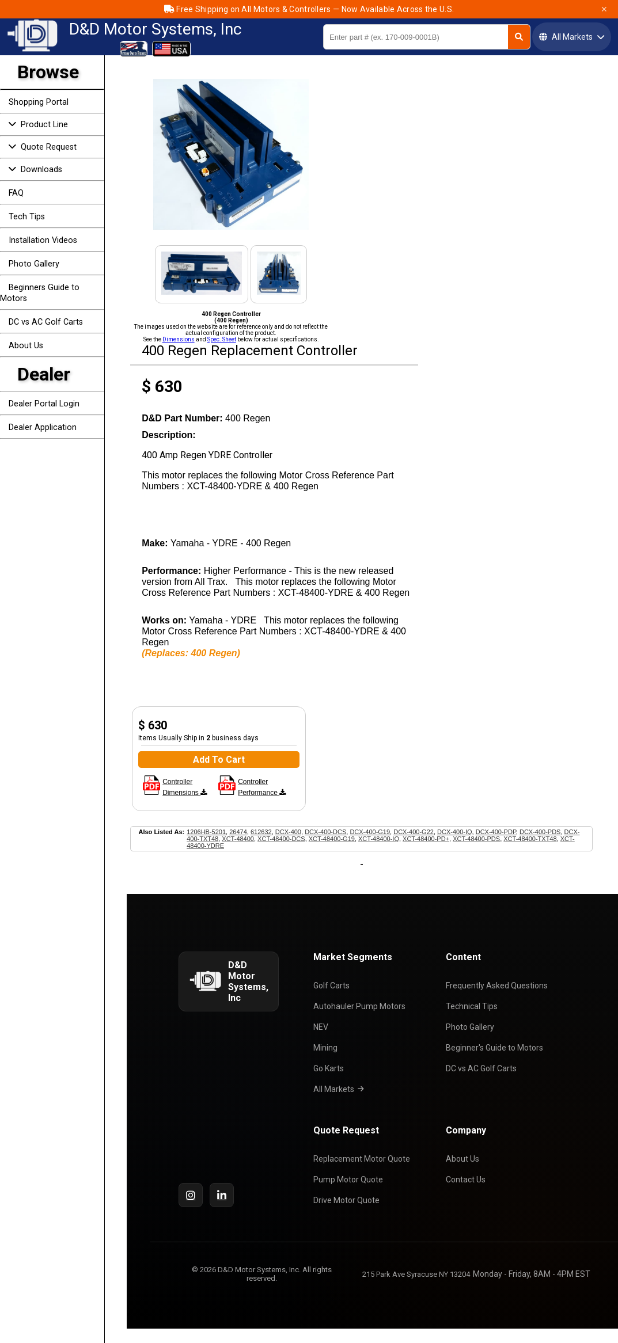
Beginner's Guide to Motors (497, 1047)
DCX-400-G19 (370, 831)
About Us (26, 346)
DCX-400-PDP (496, 831)
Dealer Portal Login (44, 404)
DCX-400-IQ (454, 831)
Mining (328, 1047)
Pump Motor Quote (351, 1179)
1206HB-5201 (206, 831)
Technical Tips (475, 1006)
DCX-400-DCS (325, 831)
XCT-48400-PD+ (426, 838)
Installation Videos (43, 240)
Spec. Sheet (221, 339)
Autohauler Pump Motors (362, 1006)
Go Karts (331, 1068)
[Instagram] (191, 1195)
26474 (238, 831)
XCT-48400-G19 (332, 838)
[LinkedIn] (222, 1195)
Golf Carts (334, 985)
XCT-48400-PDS (476, 838)
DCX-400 (288, 831)
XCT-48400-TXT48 (529, 838)
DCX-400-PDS (540, 831)
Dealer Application (43, 427)
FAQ (16, 193)
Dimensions (178, 339)
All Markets (341, 1089)
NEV (323, 1027)
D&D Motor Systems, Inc (155, 29)
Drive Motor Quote (349, 1200)
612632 (261, 831)
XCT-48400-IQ (378, 838)
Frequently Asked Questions (500, 985)
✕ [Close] (604, 9)
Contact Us (468, 1179)
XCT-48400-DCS (281, 838)
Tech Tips (27, 217)
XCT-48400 (238, 838)
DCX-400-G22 (413, 831)
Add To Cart (219, 759)
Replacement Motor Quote (364, 1158)
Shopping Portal (39, 102)
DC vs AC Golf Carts (46, 322)
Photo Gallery (34, 264)
